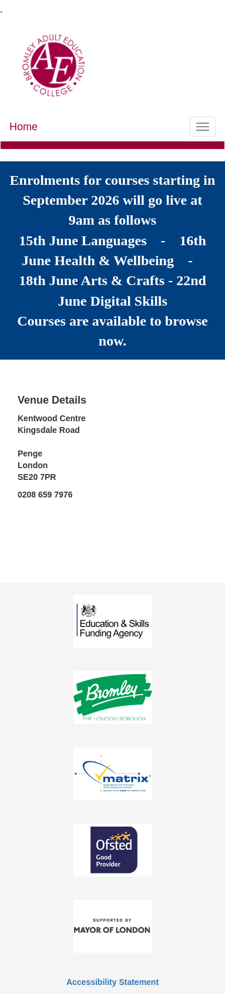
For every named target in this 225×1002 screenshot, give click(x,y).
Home (23, 127)
